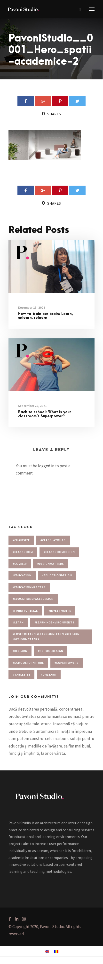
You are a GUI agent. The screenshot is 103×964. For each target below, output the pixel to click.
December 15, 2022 (31, 308)
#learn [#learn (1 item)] (18, 622)
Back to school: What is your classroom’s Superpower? (44, 414)
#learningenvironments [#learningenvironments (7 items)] (54, 622)
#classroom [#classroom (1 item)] (23, 552)
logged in (46, 465)
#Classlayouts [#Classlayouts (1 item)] (53, 540)
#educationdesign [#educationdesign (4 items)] (57, 575)
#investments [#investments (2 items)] (59, 610)
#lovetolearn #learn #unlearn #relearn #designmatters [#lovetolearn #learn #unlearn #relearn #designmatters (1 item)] (46, 636)
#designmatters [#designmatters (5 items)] (50, 564)
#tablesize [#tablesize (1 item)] (21, 674)
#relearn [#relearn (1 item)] (20, 651)
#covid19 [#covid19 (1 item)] (20, 564)
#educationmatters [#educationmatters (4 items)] (29, 587)
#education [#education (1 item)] (22, 575)
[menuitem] (47, 951)
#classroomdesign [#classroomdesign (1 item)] (59, 552)
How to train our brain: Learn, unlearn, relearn (45, 316)
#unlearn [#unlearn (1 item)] (48, 674)
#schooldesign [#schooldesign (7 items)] (50, 651)
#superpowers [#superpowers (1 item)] (67, 662)
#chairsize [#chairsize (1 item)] (21, 540)
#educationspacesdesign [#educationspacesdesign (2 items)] (33, 599)
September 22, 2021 (32, 406)
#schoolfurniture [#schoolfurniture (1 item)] (28, 662)
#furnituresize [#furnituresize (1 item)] (25, 610)
